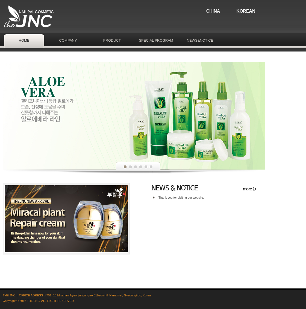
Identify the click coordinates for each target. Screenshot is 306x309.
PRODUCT (112, 40)
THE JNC (33, 300)
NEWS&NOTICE (200, 40)
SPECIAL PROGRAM (156, 40)
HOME (24, 40)
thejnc (30, 16)
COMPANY (68, 40)
